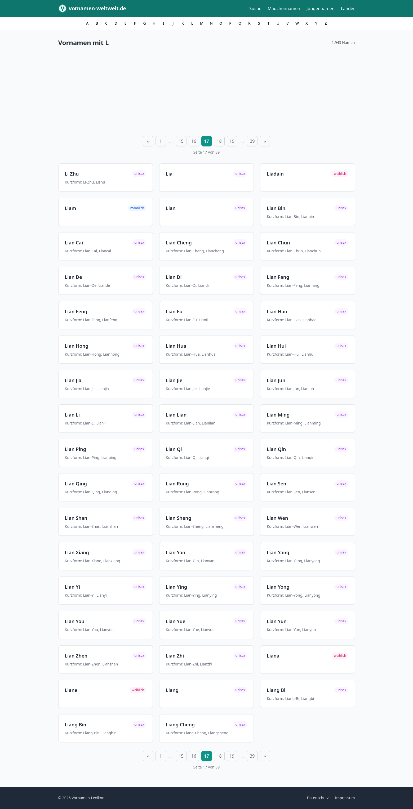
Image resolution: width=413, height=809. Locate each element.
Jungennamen (321, 8)
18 (219, 141)
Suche (255, 8)
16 (193, 141)
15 (181, 141)
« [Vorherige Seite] (148, 141)
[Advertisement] (206, 90)
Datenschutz (317, 797)
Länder (348, 8)
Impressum (345, 797)
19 (231, 141)
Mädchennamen (284, 8)
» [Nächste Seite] (265, 141)
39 (252, 141)
